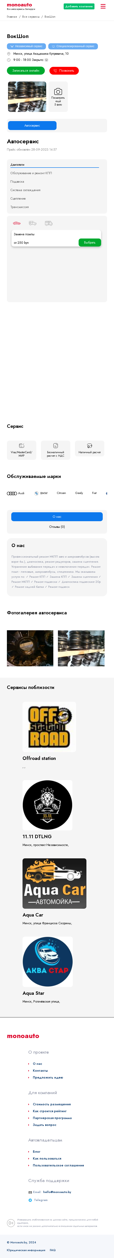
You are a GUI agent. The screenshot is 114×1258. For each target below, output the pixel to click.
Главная (12, 16)
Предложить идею (48, 1077)
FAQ (53, 1250)
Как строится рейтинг (50, 1111)
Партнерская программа (52, 1118)
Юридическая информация (26, 1250)
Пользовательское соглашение (58, 1165)
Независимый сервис (26, 46)
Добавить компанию (79, 6)
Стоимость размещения (52, 1104)
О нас (37, 1063)
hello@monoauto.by (57, 1192)
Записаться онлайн (25, 70)
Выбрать (90, 242)
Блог (36, 1151)
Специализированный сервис (73, 46)
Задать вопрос (44, 1124)
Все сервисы (31, 16)
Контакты (40, 1070)
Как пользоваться (47, 1158)
